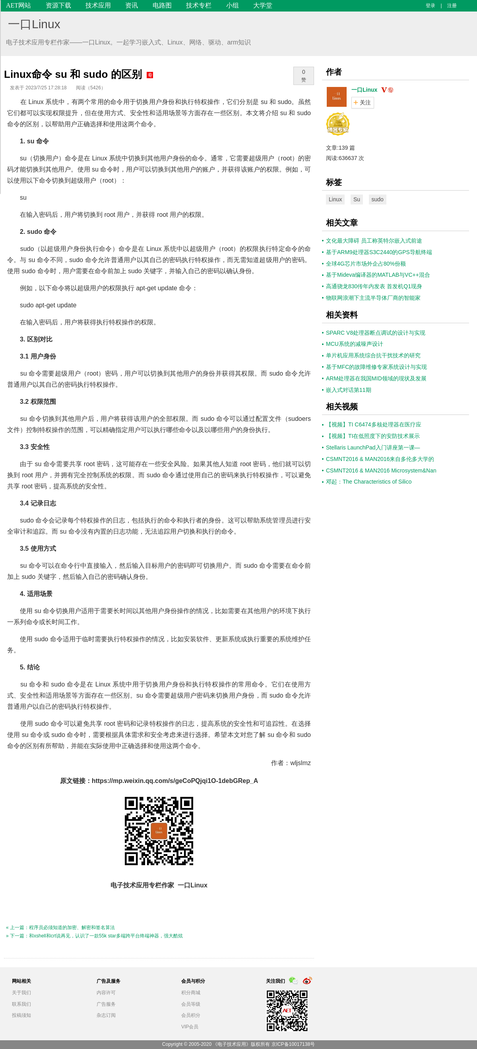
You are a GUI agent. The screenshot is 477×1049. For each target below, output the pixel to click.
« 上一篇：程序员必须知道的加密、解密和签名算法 (60, 927)
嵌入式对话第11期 (348, 390)
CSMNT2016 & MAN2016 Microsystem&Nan (381, 470)
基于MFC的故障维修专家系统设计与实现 (376, 367)
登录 (430, 5)
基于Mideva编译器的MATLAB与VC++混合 (378, 275)
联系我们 (21, 1004)
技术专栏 (198, 5)
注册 (452, 5)
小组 (232, 5)
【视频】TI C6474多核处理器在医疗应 (373, 424)
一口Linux (34, 24)
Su (356, 199)
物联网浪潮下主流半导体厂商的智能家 (373, 298)
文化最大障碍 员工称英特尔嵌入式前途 (374, 240)
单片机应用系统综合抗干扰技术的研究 (373, 355)
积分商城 (190, 992)
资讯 (131, 5)
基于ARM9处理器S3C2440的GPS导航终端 (379, 252)
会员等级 (190, 1004)
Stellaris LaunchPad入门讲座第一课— (373, 447)
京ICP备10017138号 (293, 1044)
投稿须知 (21, 1015)
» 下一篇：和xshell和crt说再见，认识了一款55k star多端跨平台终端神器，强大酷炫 (94, 936)
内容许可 (106, 992)
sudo (378, 199)
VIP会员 (189, 1027)
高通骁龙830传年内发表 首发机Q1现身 (374, 286)
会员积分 (190, 1015)
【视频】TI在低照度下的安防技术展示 (373, 436)
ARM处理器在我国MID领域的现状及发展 (376, 378)
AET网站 (18, 5)
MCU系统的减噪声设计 (354, 344)
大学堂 (262, 5)
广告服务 (106, 1004)
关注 (365, 102)
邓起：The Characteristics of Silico (369, 481)
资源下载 (58, 5)
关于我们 (21, 992)
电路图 (162, 5)
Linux (335, 199)
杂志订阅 (106, 1015)
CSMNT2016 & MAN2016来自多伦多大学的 (380, 459)
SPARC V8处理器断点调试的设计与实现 (375, 333)
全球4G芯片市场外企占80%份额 (366, 263)
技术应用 (98, 5)
